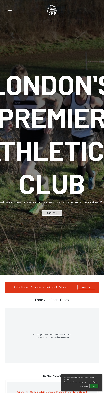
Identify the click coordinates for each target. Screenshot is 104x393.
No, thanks (84, 386)
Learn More (86, 287)
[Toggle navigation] (8, 10)
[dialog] (81, 382)
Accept (94, 386)
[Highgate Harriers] (52, 10)
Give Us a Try (52, 213)
